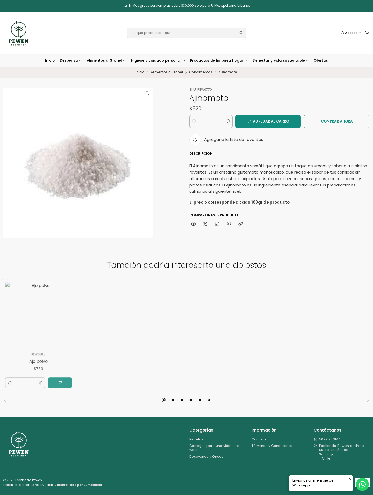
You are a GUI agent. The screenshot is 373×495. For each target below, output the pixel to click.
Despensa (71, 60)
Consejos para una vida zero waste (214, 447)
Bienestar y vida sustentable (281, 60)
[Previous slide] (7, 400)
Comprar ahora (337, 121)
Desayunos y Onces (206, 456)
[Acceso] (351, 33)
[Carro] (367, 33)
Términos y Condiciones (272, 445)
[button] (164, 400)
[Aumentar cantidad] (228, 121)
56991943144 (327, 439)
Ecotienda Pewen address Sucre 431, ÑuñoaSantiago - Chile (339, 452)
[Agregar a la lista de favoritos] (226, 139)
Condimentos (200, 72)
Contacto (259, 439)
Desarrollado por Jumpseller (78, 485)
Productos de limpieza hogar (218, 60)
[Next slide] (366, 400)
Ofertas (321, 60)
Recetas (196, 439)
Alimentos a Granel (106, 60)
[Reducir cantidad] (194, 121)
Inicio (50, 60)
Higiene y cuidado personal (158, 60)
